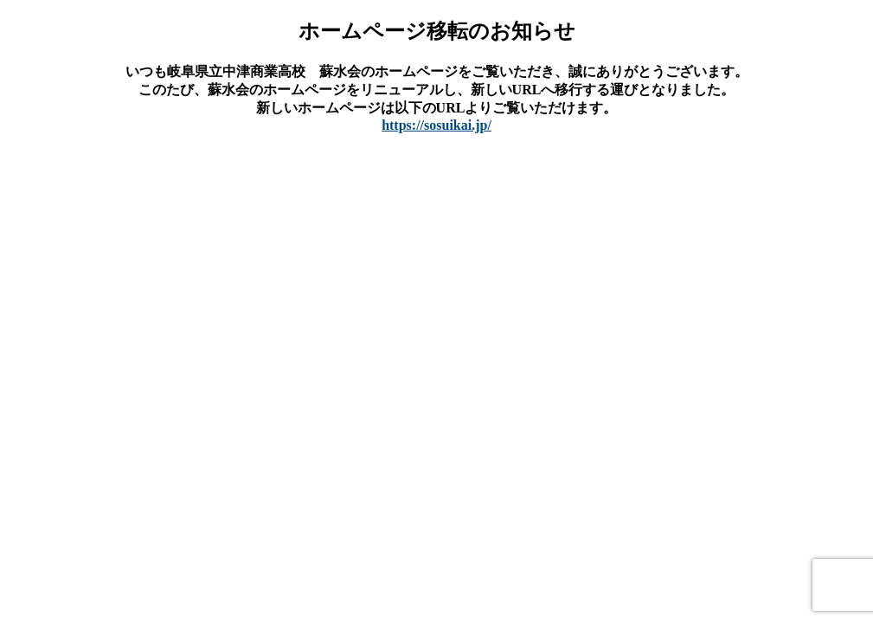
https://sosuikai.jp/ (436, 125)
